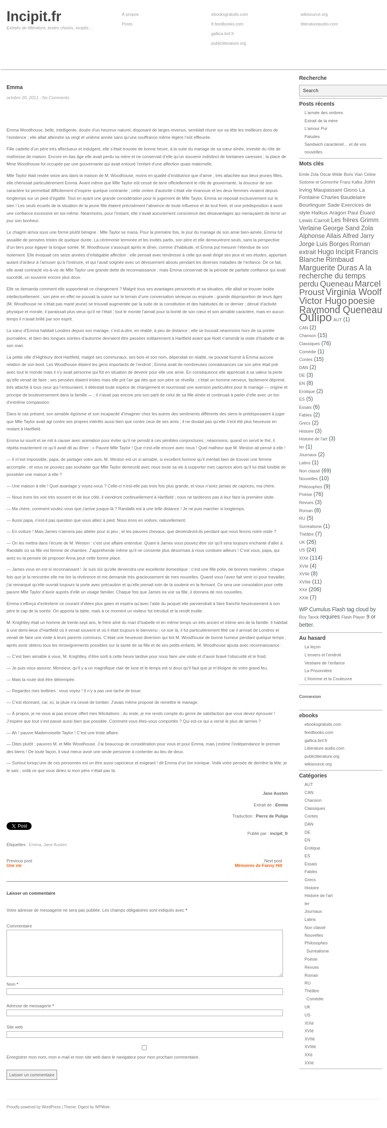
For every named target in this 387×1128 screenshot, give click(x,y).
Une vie (14, 865)
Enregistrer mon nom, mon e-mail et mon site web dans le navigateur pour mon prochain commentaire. (103, 1066)
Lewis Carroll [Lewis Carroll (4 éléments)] (314, 220)
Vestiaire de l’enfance (325, 663)
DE (302, 375)
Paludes (312, 136)
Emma (35, 844)
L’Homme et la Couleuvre (328, 678)
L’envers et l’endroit (323, 655)
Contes (306, 359)
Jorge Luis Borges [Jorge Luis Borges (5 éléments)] (324, 244)
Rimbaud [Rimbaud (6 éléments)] (339, 259)
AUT (337, 319)
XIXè (303, 558)
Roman (306, 510)
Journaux (307, 454)
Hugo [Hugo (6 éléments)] (325, 252)
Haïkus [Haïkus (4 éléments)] (319, 213)
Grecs (304, 423)
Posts (127, 24)
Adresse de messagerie (30, 1015)
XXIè (303, 597)
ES (302, 399)
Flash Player (353, 617)
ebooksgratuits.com (229, 14)
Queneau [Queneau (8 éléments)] (336, 283)
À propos (130, 14)
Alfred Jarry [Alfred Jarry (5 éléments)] (358, 236)
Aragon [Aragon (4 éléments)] (337, 213)
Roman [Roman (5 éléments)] (360, 244)
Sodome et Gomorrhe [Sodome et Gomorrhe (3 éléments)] (318, 182)
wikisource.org (314, 14)
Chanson (307, 335)
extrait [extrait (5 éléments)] (307, 252)
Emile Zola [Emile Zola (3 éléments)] (308, 174)
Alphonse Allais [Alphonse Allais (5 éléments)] (320, 236)
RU (302, 518)
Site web (15, 1036)
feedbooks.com (319, 732)
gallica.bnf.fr (222, 33)
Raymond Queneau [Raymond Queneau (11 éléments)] (340, 309)
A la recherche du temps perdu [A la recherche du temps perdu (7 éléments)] (335, 275)
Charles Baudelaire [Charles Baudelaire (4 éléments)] (343, 197)
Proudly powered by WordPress (34, 1116)
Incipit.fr (34, 16)
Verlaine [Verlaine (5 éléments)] (310, 228)
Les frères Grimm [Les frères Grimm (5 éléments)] (355, 220)
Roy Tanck (309, 617)
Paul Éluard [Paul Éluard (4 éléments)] (361, 213)
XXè (303, 589)
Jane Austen (55, 844)
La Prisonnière (318, 670)
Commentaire (19, 926)
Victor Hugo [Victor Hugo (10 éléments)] (323, 301)
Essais (305, 407)
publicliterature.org (228, 43)
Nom (13, 993)
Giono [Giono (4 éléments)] (350, 190)
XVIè (303, 566)
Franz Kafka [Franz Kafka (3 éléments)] (351, 182)
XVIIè (304, 574)
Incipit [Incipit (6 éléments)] (345, 252)
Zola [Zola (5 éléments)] (367, 228)
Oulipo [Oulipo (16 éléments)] (315, 317)
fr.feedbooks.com (227, 24)
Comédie (307, 351)
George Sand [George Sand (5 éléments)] (341, 228)
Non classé (309, 471)
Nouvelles (308, 478)
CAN (303, 327)
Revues (306, 502)
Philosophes (310, 486)
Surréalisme (310, 526)
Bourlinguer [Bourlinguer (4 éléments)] (312, 205)
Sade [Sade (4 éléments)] (334, 205)
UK (302, 542)
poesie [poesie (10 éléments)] (361, 301)
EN (302, 383)
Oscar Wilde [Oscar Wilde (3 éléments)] (331, 174)
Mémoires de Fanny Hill (258, 865)
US (302, 550)
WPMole (102, 1116)
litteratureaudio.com (319, 24)
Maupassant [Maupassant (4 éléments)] (327, 190)
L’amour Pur (316, 128)
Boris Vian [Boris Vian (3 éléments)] (353, 174)
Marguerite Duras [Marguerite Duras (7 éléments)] (328, 267)
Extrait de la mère (321, 120)
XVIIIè (305, 582)
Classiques (309, 343)
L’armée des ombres (324, 112)
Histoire (306, 431)
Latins (304, 462)
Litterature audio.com (324, 748)
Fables (305, 415)
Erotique (307, 391)
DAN (303, 367)
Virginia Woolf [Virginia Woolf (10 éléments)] (354, 292)
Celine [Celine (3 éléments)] (369, 174)
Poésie (305, 494)
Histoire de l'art (313, 439)
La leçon (313, 646)
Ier (301, 447)
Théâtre (306, 534)
